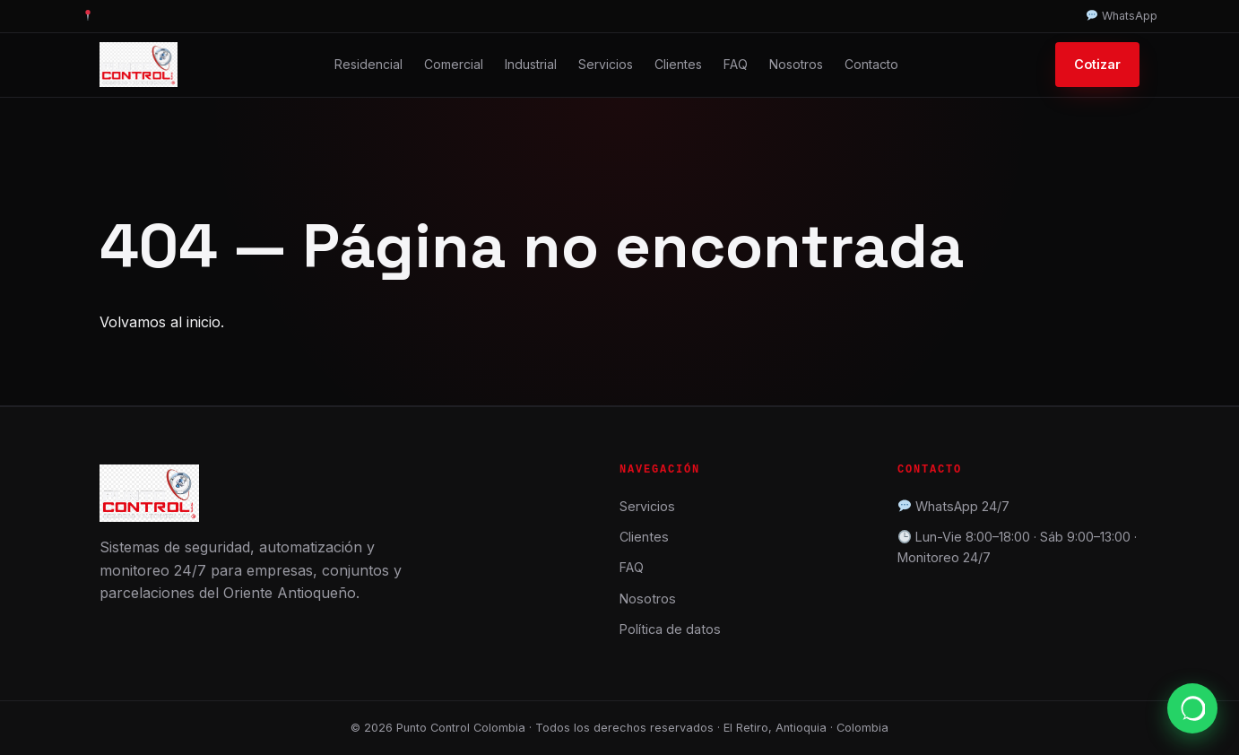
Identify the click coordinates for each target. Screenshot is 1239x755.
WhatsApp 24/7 (962, 506)
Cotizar (1097, 64)
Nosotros (796, 64)
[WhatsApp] (1192, 708)
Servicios (605, 64)
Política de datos (670, 629)
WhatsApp (1122, 15)
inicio (203, 322)
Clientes (678, 64)
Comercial (453, 64)
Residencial (368, 64)
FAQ (735, 64)
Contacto (871, 64)
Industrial (531, 64)
